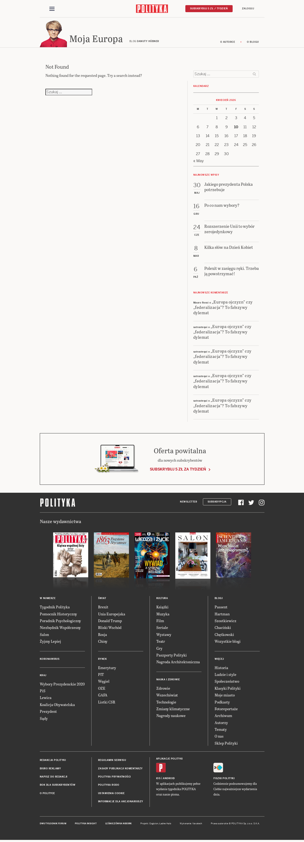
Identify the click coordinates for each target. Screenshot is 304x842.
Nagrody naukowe (171, 716)
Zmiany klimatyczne (173, 709)
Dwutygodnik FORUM (53, 824)
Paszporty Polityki (171, 655)
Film (160, 621)
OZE (101, 689)
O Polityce (47, 794)
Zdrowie (163, 689)
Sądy (44, 719)
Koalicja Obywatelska (57, 705)
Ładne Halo (165, 824)
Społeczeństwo (227, 682)
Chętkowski (224, 635)
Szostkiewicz (225, 621)
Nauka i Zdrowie (168, 680)
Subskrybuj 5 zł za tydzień (178, 469)
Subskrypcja (217, 502)
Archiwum (223, 716)
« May (198, 161)
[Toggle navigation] (52, 9)
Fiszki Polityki (224, 779)
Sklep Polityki (226, 743)
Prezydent (48, 712)
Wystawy (163, 635)
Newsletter (188, 502)
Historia (221, 668)
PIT (101, 675)
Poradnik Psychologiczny (60, 621)
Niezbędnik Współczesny (60, 628)
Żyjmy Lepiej (50, 642)
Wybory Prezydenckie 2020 (62, 684)
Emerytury (107, 668)
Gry (159, 649)
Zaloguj (248, 8)
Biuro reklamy (50, 769)
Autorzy (221, 723)
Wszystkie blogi (228, 642)
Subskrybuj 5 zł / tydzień (209, 8)
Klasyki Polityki (228, 689)
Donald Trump (110, 621)
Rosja (102, 635)
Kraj (43, 676)
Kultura (162, 598)
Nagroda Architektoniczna (178, 662)
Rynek (102, 659)
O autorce (227, 42)
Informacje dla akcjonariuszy (120, 802)
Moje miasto (225, 695)
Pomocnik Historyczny (58, 614)
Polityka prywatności (114, 777)
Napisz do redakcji (53, 777)
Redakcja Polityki (53, 761)
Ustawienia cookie (111, 794)
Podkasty (222, 702)
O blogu (253, 42)
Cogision (153, 824)
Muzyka (162, 614)
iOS (158, 779)
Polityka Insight (86, 824)
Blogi (219, 598)
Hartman (222, 614)
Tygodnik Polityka (55, 607)
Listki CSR (106, 702)
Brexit (103, 607)
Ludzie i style (225, 675)
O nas (219, 737)
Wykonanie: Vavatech (191, 824)
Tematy (221, 730)
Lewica (45, 698)
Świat (102, 598)
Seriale (162, 628)
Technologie (166, 702)
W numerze (48, 598)
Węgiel (104, 682)
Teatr (160, 642)
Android (169, 779)
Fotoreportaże (226, 709)
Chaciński (223, 628)
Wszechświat (167, 695)
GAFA (102, 695)
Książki (162, 607)
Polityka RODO (108, 785)
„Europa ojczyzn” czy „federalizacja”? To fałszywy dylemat (223, 308)
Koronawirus (50, 659)
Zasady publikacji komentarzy (120, 769)
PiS (42, 691)
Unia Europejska (111, 614)
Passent (221, 607)
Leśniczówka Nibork (118, 824)
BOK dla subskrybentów (58, 785)
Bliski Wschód (109, 628)
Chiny (102, 642)
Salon (44, 635)
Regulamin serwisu (112, 761)
